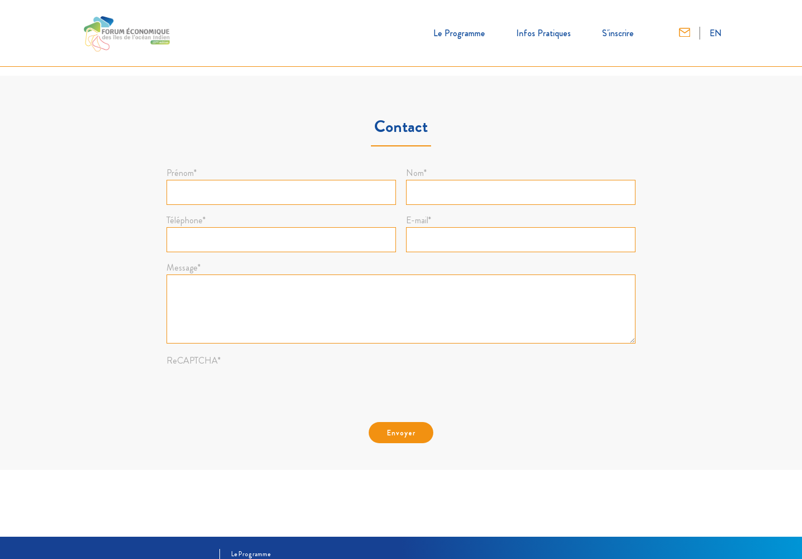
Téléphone (186, 220)
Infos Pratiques (543, 33)
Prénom (182, 173)
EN (716, 33)
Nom (416, 173)
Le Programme (459, 33)
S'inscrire (618, 33)
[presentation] (251, 389)
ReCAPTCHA (194, 360)
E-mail (418, 220)
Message (183, 267)
